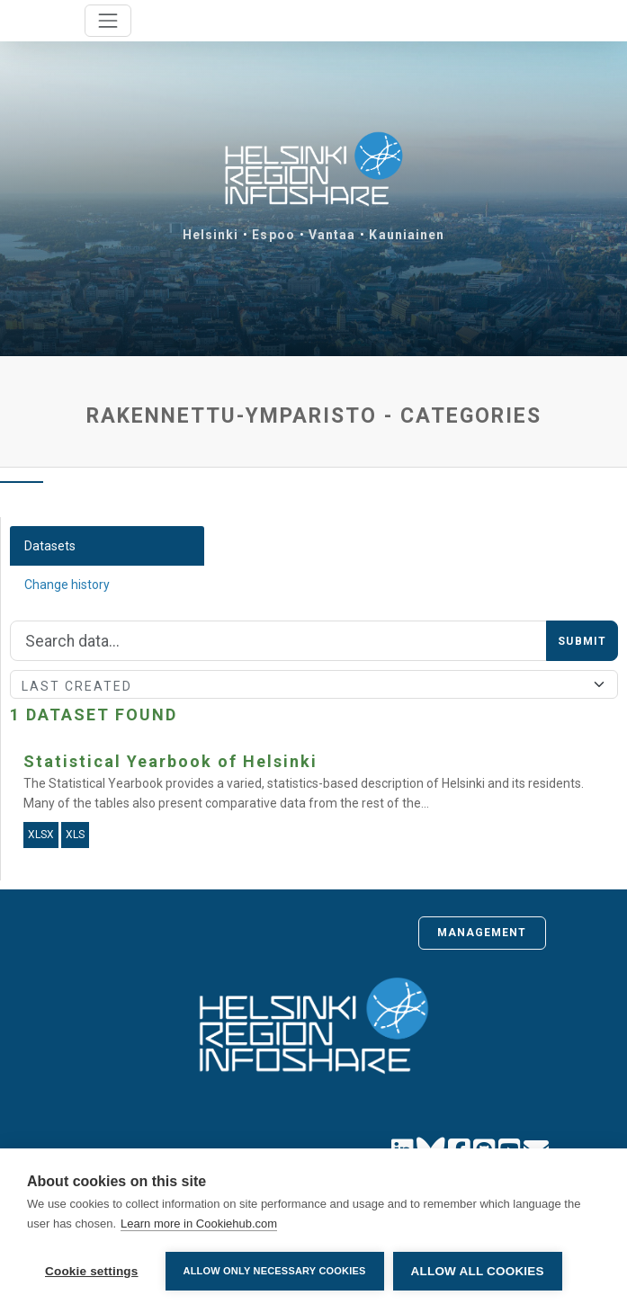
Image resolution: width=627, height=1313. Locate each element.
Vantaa (332, 235)
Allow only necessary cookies (275, 1270)
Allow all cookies (477, 1271)
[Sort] (314, 684)
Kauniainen (406, 235)
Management (482, 932)
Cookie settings (92, 1271)
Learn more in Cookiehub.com (199, 1223)
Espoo (273, 235)
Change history (67, 584)
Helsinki (211, 235)
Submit (582, 641)
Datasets (50, 546)
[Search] (278, 641)
